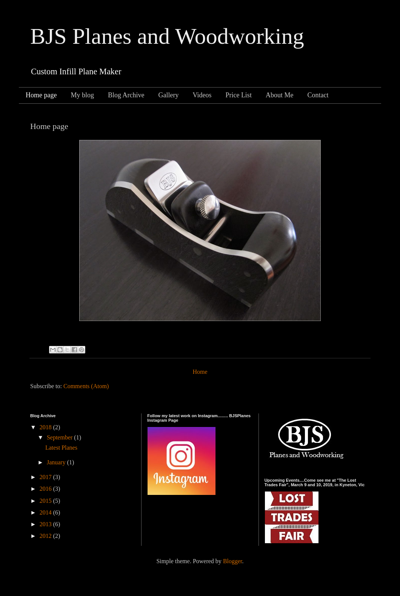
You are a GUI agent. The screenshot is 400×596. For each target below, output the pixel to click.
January (57, 462)
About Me (280, 95)
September (60, 437)
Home (199, 372)
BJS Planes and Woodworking (167, 36)
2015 (46, 501)
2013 (46, 524)
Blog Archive (126, 95)
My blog (82, 95)
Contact (317, 95)
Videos (201, 95)
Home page (41, 95)
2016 (46, 488)
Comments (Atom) (86, 386)
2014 (46, 512)
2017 (46, 477)
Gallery (168, 95)
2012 (46, 536)
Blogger (232, 561)
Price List (238, 95)
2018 (46, 427)
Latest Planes (61, 447)
